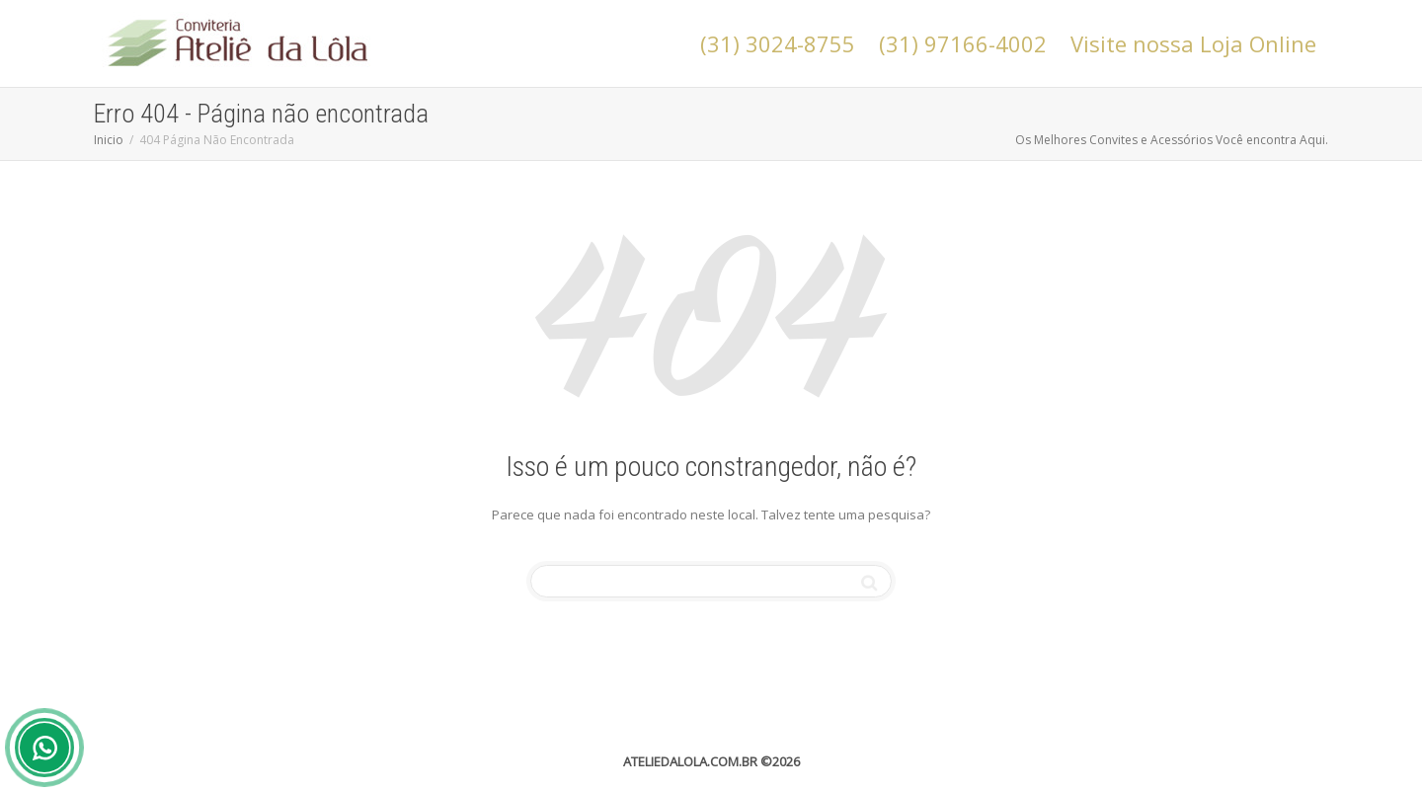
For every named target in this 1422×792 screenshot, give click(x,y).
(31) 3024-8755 (777, 43)
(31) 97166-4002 (963, 43)
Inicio (108, 139)
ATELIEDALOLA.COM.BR (690, 761)
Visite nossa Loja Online (1193, 43)
